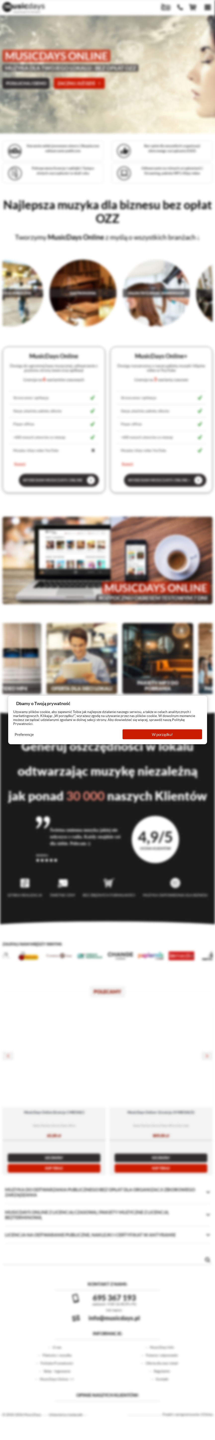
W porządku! (162, 734)
